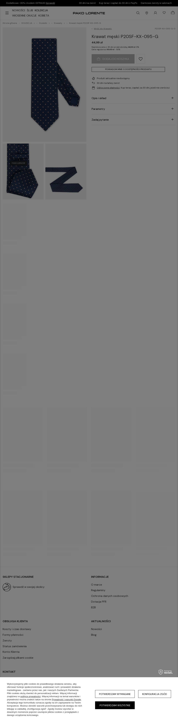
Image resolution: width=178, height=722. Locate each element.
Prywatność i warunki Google (66, 699)
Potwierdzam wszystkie (115, 705)
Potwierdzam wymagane (115, 694)
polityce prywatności (30, 696)
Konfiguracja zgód (154, 694)
